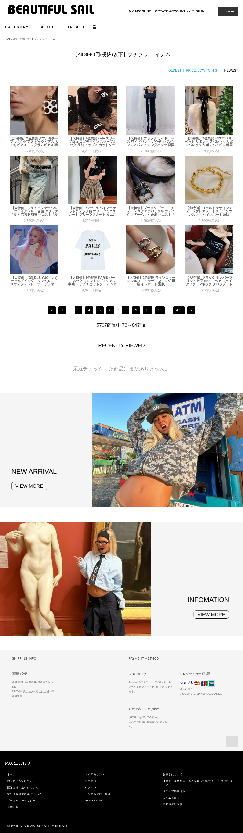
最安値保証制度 (173, 804)
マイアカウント (95, 774)
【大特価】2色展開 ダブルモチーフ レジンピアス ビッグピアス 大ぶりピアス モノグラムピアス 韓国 (34, 142)
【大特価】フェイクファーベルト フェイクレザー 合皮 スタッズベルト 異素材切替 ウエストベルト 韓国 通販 (34, 211)
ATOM (98, 800)
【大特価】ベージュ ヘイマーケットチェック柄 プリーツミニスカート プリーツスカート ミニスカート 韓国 (92, 211)
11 (160, 310)
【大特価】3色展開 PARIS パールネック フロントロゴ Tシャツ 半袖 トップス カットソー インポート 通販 (92, 281)
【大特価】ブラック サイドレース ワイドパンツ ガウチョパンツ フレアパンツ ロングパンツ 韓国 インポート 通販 (150, 142)
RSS (88, 800)
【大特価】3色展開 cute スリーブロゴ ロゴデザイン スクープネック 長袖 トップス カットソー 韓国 (92, 142)
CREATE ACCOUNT (170, 11)
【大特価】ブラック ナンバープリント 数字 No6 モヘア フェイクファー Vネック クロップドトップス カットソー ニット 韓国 (209, 281)
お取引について (173, 774)
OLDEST (174, 70)
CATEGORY (19, 27)
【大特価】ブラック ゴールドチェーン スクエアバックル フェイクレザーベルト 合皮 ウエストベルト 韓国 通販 (150, 211)
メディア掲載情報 (174, 791)
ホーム (11, 774)
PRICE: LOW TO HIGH (203, 70)
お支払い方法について (21, 780)
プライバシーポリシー (21, 800)
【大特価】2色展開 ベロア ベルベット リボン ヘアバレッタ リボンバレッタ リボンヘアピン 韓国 (209, 142)
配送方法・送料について (22, 787)
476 (178, 310)
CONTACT (74, 27)
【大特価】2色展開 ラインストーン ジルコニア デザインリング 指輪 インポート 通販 (150, 281)
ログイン (90, 787)
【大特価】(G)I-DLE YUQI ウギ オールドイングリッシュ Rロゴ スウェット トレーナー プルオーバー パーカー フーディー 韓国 (34, 281)
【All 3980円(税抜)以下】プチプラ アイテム (30, 38)
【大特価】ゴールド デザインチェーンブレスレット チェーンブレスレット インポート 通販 (209, 211)
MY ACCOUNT (140, 11)
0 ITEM (227, 11)
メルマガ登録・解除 (97, 794)
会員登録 (90, 780)
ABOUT (49, 27)
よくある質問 (171, 797)
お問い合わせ (15, 807)
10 (147, 310)
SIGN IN (198, 11)
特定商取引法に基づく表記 (24, 794)
